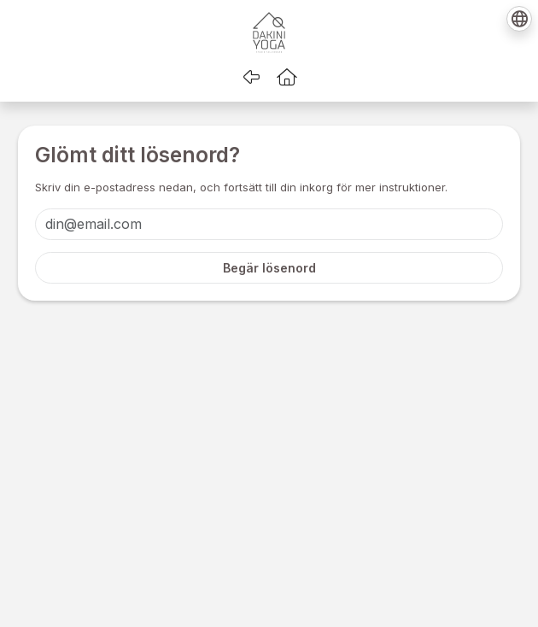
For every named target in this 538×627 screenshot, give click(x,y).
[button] (287, 77)
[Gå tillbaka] (251, 77)
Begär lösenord (269, 268)
